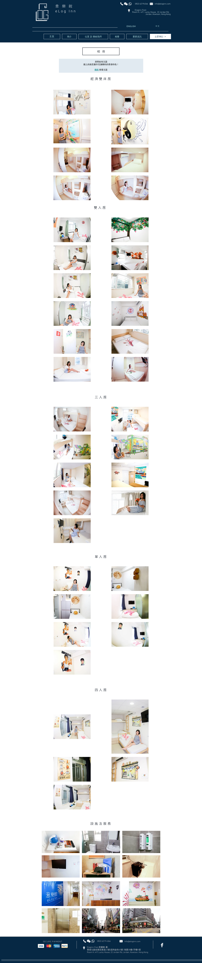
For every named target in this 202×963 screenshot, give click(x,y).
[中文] (157, 26)
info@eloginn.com (163, 4)
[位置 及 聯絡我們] (93, 36)
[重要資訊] (137, 36)
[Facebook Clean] (162, 945)
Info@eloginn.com (132, 941)
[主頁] (52, 36)
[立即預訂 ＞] (160, 36)
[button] (61, 842)
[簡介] (69, 36)
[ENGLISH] (131, 26)
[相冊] (117, 36)
